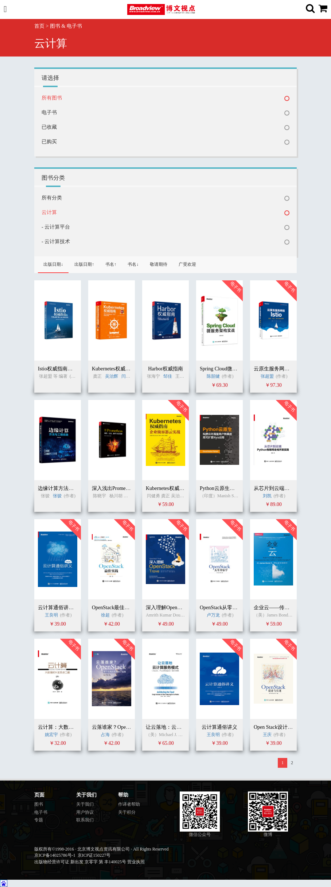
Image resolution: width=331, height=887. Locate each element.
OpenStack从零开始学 (224, 607)
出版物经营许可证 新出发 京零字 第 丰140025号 (80, 861)
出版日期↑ (84, 264)
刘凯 (267, 495)
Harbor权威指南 (165, 368)
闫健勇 (128, 376)
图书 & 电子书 (66, 26)
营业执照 (136, 861)
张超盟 (267, 376)
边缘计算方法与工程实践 (66, 488)
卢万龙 (213, 615)
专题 (38, 819)
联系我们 (85, 819)
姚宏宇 (51, 734)
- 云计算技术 (56, 241)
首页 (39, 26)
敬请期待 (158, 264)
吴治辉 (112, 376)
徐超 (105, 615)
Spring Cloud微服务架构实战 (231, 368)
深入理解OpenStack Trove (174, 607)
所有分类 (52, 198)
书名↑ (110, 264)
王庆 (268, 734)
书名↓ (133, 264)
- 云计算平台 (56, 227)
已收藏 (49, 127)
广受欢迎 (187, 264)
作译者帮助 (129, 804)
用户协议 (85, 812)
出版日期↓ (53, 264)
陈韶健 (213, 376)
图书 (38, 804)
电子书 (49, 112)
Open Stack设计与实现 (278, 727)
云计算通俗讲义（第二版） (68, 607)
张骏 (57, 495)
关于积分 (127, 812)
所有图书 (52, 98)
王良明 (51, 615)
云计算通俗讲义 (219, 727)
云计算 (49, 212)
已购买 (49, 141)
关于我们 (85, 804)
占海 (105, 734)
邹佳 (167, 376)
